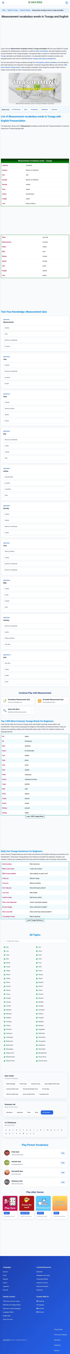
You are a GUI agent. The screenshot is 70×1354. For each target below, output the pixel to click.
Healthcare (41, 1045)
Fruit (39, 963)
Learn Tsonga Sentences (35, 920)
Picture (8, 1025)
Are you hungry (7, 907)
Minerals (9, 1014)
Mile (3, 251)
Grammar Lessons (42, 1283)
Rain (3, 770)
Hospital (41, 1017)
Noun (36, 1112)
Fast (3, 755)
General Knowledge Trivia (30, 1089)
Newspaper (9, 1049)
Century (4, 170)
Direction (9, 1029)
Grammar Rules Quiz (12, 1089)
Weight (4, 271)
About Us (57, 1350)
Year (3, 275)
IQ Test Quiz (45, 1089)
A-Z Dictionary (16, 109)
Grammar (54, 109)
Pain (3, 765)
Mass (4, 237)
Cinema (40, 994)
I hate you (5, 878)
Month (4, 261)
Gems (40, 951)
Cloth (40, 967)
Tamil (4, 1275)
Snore (4, 751)
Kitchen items (10, 1061)
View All (5, 1290)
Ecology (40, 1006)
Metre (4, 247)
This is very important (9, 902)
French (5, 1283)
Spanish (5, 1279)
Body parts (9, 1041)
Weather (41, 1002)
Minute (4, 256)
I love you (5, 883)
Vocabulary (34, 109)
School (40, 986)
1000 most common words (11, 1301)
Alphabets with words (43, 1275)
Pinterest (40, 1312)
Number (40, 982)
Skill (3, 789)
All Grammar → (46, 1112)
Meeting (8, 1010)
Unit (3, 266)
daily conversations (42, 51)
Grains (40, 990)
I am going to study (8, 916)
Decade (4, 180)
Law (7, 951)
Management (42, 1053)
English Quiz (7, 1316)
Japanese (6, 1286)
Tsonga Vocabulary (25, 10)
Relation (41, 1025)
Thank (4, 798)
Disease (40, 998)
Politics (40, 1014)
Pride (4, 774)
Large (4, 784)
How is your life (7, 912)
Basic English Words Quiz (52, 1084)
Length (4, 199)
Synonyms (9, 1112)
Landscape (9, 1037)
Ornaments (41, 1037)
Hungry (4, 813)
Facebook (40, 1301)
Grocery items (42, 1061)
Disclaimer (57, 1340)
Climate (8, 1002)
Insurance (9, 1033)
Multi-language (10, 1084)
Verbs (29, 1112)
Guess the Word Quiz (29, 1094)
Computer (41, 1010)
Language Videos (8, 1312)
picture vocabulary (51, 62)
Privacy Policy (58, 1329)
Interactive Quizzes (42, 1286)
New (3, 746)
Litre (3, 203)
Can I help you (6, 888)
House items (42, 1057)
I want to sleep (7, 897)
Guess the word (8, 1319)
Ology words (10, 1053)
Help (3, 760)
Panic (4, 794)
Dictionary (39, 1290)
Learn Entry (6, 1340)
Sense (4, 779)
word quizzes (40, 62)
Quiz (25, 109)
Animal (8, 986)
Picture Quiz (23, 1084)
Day (3, 175)
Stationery (41, 1033)
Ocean (8, 967)
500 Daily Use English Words (12, 1305)
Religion (8, 1017)
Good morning (6, 864)
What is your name (8, 869)
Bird (7, 959)
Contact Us (57, 1345)
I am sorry (5, 893)
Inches (4, 194)
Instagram (40, 1305)
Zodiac (8, 978)
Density (4, 184)
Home (4, 10)
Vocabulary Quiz (44, 1094)
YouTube (40, 1308)
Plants (8, 982)
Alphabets (45, 109)
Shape (8, 970)
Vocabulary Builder (42, 1279)
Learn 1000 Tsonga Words (34, 816)
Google (8, 998)
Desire (4, 803)
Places (8, 990)
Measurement (6, 242)
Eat (3, 736)
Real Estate (41, 1049)
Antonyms (20, 1112)
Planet (8, 974)
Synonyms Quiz (35, 1084)
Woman (4, 808)
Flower (40, 978)
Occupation (42, 1041)
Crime (40, 970)
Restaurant (9, 1045)
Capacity (5, 165)
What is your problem (9, 873)
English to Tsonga (13, 10)
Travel (8, 994)
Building (40, 1021)
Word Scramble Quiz (12, 1094)
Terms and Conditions (60, 1335)
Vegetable (41, 1029)
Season (40, 974)
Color (40, 959)
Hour (3, 189)
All (3, 741)
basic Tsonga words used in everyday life (42, 58)
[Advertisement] (35, 33)
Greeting (8, 1021)
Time (7, 955)
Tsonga (3, 56)
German (5, 1272)
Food (40, 955)
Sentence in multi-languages (12, 1308)
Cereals (8, 1006)
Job (39, 947)
